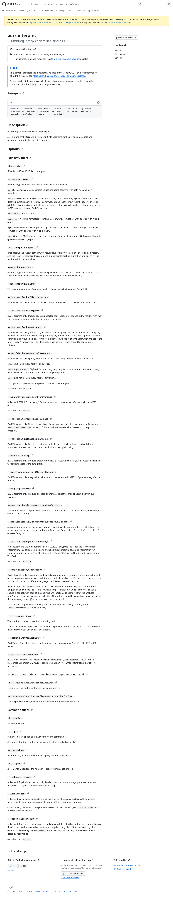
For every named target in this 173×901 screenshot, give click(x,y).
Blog (75, 891)
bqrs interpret (93, 10)
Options (15, 149)
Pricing (53, 891)
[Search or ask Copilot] (100, 4)
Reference (35, 10)
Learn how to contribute (70, 878)
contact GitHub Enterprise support (118, 22)
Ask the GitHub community (127, 865)
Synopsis (16, 93)
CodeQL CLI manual (76, 10)
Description (18, 125)
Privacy (37, 891)
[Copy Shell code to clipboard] (98, 102)
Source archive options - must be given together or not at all (48, 674)
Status (45, 891)
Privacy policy (13, 870)
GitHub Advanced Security (67, 58)
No (23, 866)
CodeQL (61, 10)
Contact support (122, 869)
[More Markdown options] (136, 37)
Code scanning (48, 10)
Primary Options (20, 158)
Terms (29, 891)
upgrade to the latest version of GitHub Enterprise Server (54, 22)
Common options (20, 710)
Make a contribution (73, 873)
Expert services (64, 891)
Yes (12, 866)
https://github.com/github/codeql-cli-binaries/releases (59, 75)
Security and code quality (17, 10)
